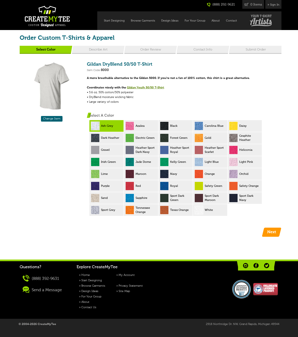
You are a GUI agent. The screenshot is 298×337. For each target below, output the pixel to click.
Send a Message (42, 289)
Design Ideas (169, 20)
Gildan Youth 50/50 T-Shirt (145, 87)
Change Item (51, 118)
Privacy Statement (131, 285)
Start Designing (114, 20)
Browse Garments (143, 20)
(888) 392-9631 (221, 4)
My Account (127, 275)
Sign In (274, 4)
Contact (231, 20)
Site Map (124, 291)
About (215, 20)
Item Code (93, 70)
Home (85, 275)
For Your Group (195, 20)
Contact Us (88, 307)
